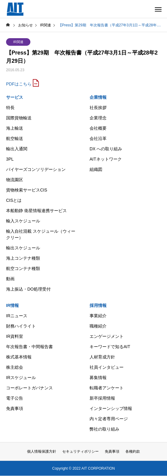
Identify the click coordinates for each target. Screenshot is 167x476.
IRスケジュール (21, 377)
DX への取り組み (106, 148)
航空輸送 (14, 138)
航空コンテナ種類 (23, 268)
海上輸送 (14, 128)
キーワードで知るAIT (110, 346)
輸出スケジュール (23, 247)
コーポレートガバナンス (29, 387)
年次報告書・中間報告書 (29, 346)
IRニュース (16, 315)
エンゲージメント (107, 336)
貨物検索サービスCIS (26, 190)
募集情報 (98, 377)
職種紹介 (98, 326)
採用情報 (98, 305)
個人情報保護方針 (41, 451)
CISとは (14, 200)
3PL (10, 159)
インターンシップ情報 (111, 408)
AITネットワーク (106, 159)
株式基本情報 (19, 357)
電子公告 (14, 398)
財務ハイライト (21, 326)
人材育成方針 (102, 357)
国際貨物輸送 (19, 117)
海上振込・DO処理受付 (28, 289)
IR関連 (18, 42)
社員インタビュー (107, 367)
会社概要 (98, 128)
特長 (10, 107)
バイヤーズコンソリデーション (36, 169)
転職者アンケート (107, 387)
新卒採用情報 (102, 398)
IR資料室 (14, 336)
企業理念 (98, 117)
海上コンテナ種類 (23, 258)
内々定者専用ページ (109, 418)
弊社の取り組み (104, 429)
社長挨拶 (98, 107)
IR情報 (12, 305)
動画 (10, 278)
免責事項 (14, 408)
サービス (14, 97)
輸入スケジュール (23, 220)
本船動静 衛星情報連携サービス (36, 210)
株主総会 (14, 367)
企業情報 (98, 97)
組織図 (96, 169)
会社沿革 (98, 138)
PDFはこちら (19, 84)
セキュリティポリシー (80, 451)
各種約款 (132, 451)
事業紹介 (98, 315)
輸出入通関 (16, 148)
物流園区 (14, 179)
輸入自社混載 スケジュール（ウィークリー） (40, 234)
